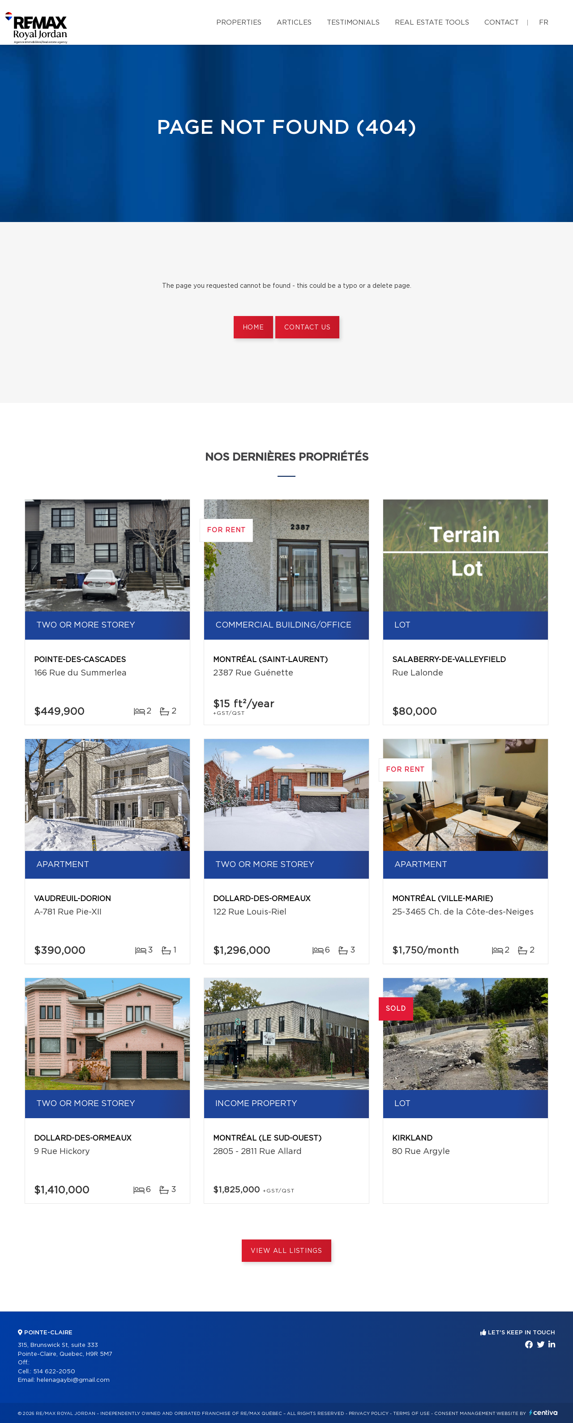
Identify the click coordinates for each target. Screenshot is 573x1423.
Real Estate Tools (432, 22)
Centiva (543, 1412)
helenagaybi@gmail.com (73, 1380)
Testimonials (353, 22)
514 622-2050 (54, 1372)
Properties (238, 22)
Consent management (465, 1413)
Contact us (307, 328)
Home (253, 328)
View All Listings (286, 1251)
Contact (501, 22)
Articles (294, 22)
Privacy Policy (369, 1413)
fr (543, 22)
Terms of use (411, 1413)
